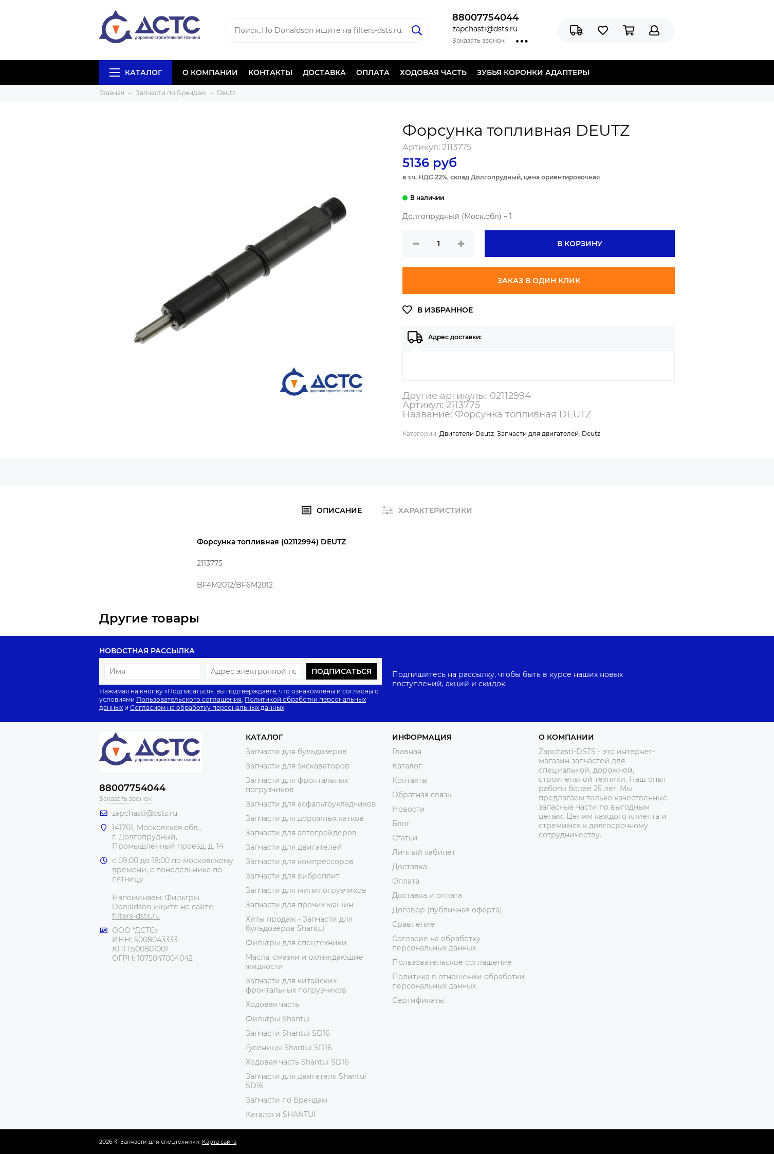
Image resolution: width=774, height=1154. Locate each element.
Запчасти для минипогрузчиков (306, 890)
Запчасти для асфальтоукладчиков (311, 804)
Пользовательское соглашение (452, 962)
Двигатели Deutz (466, 433)
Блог (401, 823)
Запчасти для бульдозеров (296, 751)
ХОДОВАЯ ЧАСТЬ (433, 72)
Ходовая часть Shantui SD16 (297, 1062)
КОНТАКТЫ (270, 72)
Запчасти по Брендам (286, 1100)
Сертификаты (418, 1000)
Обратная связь (421, 794)
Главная (406, 751)
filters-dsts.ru (136, 916)
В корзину (579, 243)
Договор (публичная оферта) (447, 909)
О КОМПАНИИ (210, 72)
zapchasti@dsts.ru (485, 28)
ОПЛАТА (373, 72)
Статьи (405, 837)
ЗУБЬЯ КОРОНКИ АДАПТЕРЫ (533, 72)
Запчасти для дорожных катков (305, 818)
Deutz (591, 433)
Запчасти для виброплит (293, 876)
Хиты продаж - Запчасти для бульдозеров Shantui (299, 923)
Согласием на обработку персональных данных (207, 707)
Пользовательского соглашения (189, 699)
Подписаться (341, 671)
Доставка (409, 866)
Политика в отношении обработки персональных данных (458, 981)
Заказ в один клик (538, 280)
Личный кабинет (423, 852)
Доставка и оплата (427, 895)
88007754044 (485, 17)
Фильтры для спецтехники (296, 942)
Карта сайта (219, 1141)
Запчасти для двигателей (538, 433)
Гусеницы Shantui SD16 (289, 1047)
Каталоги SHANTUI (281, 1114)
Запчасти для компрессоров (300, 861)
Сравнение (413, 924)
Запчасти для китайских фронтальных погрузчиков (296, 985)
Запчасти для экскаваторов (297, 766)
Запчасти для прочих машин (299, 904)
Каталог (135, 72)
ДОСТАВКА (324, 72)
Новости (408, 809)
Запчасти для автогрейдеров (301, 832)
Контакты (410, 780)
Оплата (405, 881)
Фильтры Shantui (278, 1018)
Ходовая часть (272, 1004)
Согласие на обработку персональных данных (436, 943)
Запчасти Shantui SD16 (288, 1033)
